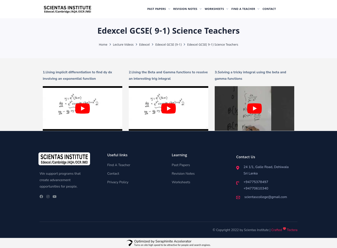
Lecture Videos (123, 45)
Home (103, 45)
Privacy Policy (118, 182)
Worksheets (181, 182)
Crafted (276, 230)
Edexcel (144, 45)
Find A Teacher (118, 165)
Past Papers (181, 165)
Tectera (291, 230)
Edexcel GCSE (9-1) (168, 45)
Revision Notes (183, 173)
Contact (113, 173)
